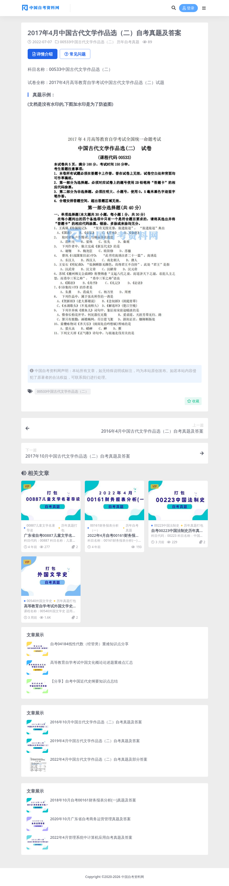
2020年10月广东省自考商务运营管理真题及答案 (90, 818)
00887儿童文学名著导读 (41, 528)
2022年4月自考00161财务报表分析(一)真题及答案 (113, 537)
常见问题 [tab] (75, 54)
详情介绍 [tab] (42, 54)
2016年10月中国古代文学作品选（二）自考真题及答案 (96, 721)
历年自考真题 (128, 41)
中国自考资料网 (132, 876)
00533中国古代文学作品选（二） (88, 41)
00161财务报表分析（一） (104, 528)
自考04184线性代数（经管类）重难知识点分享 (89, 643)
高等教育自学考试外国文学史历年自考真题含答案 (50, 608)
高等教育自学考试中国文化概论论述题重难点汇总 (91, 662)
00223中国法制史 (166, 525)
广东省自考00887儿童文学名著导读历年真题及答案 (50, 537)
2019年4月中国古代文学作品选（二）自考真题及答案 (95, 740)
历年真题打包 (69, 528)
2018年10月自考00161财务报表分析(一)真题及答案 (93, 800)
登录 (188, 8)
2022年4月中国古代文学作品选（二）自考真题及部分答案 (98, 759)
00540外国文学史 (39, 601)
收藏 (193, 401)
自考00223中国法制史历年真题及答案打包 (177, 533)
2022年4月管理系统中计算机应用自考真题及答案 (91, 837)
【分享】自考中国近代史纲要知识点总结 (84, 681)
